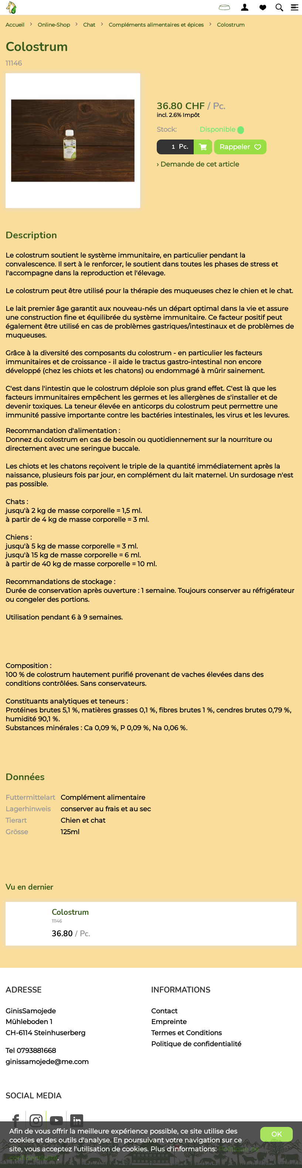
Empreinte (169, 1022)
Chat (89, 24)
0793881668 (36, 1050)
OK (276, 1134)
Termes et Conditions (186, 1033)
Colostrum (231, 24)
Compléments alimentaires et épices (156, 24)
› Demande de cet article (198, 164)
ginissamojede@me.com (47, 1061)
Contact (164, 1011)
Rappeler (240, 147)
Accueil (15, 24)
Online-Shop (54, 24)
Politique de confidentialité (196, 1044)
